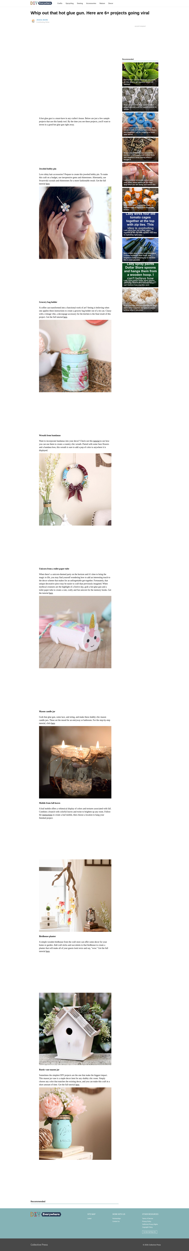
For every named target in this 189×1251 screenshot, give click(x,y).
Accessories (91, 3)
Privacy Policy (146, 1221)
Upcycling (70, 3)
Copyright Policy (147, 1227)
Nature (102, 3)
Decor (110, 3)
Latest (89, 1218)
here (48, 184)
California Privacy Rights (150, 1224)
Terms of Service (147, 1218)
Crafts (59, 3)
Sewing (80, 3)
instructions (47, 815)
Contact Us (116, 1221)
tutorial (96, 441)
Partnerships (116, 1218)
